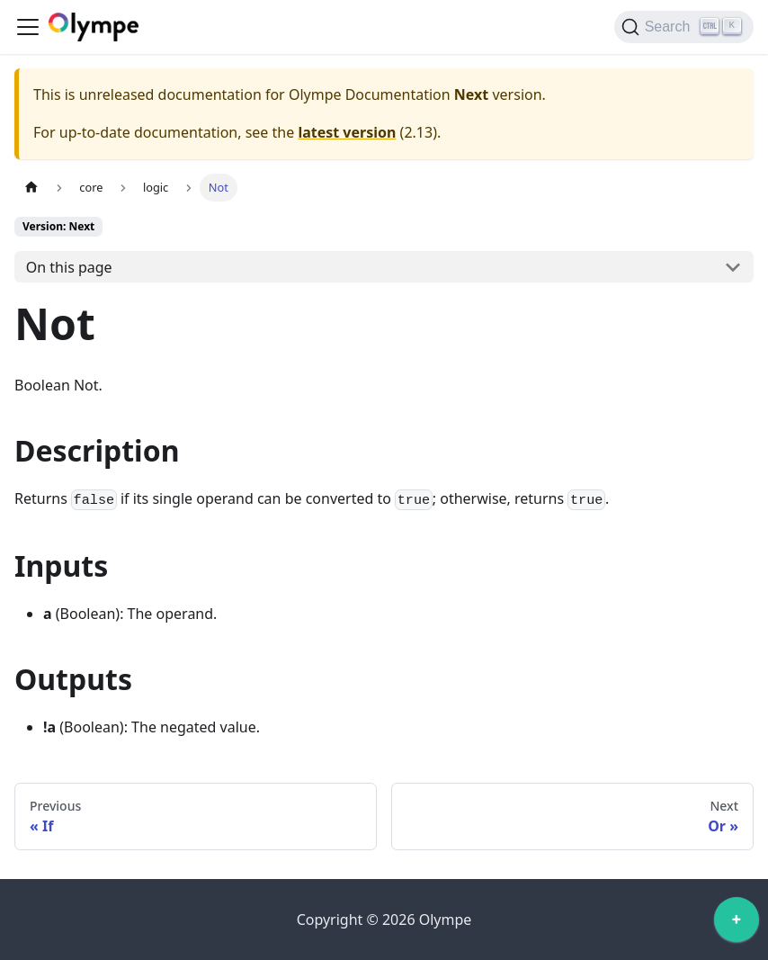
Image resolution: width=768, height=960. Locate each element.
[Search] (684, 27)
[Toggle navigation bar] (27, 26)
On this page (69, 267)
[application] (736, 924)
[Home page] (31, 188)
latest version (347, 132)
